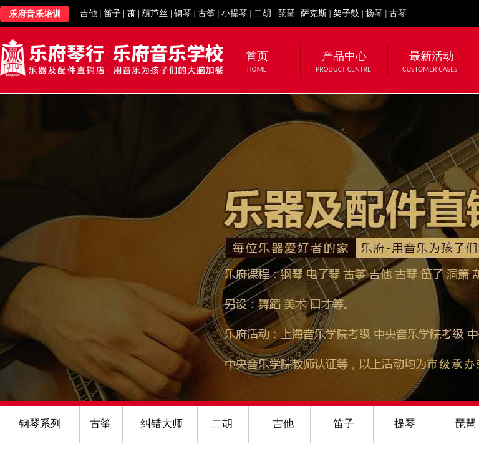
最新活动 (431, 56)
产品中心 (344, 56)
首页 (257, 56)
